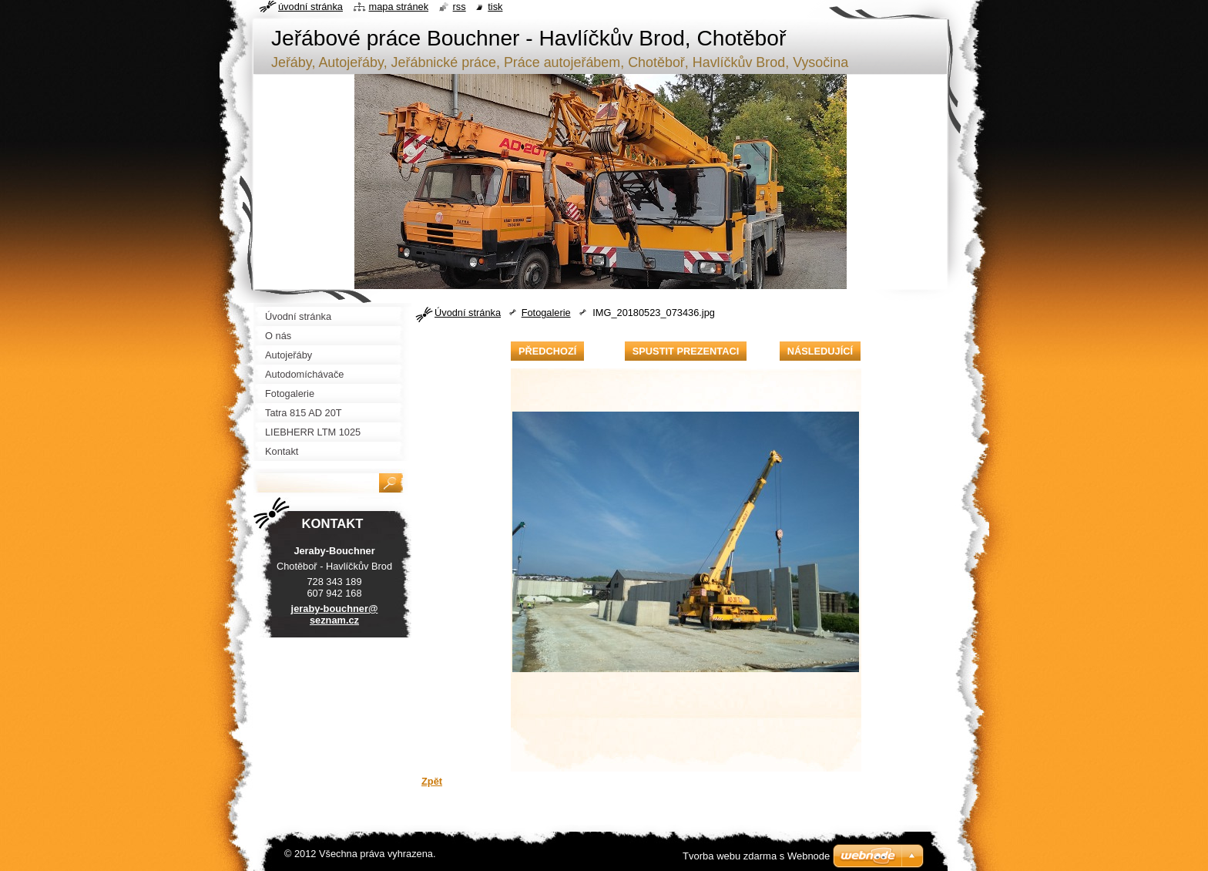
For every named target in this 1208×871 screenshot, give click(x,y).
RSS (459, 6)
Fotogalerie (546, 312)
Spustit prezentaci (686, 351)
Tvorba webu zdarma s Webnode (756, 856)
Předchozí (547, 351)
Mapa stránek (399, 6)
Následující (820, 351)
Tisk (495, 6)
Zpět (431, 781)
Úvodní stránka (468, 312)
